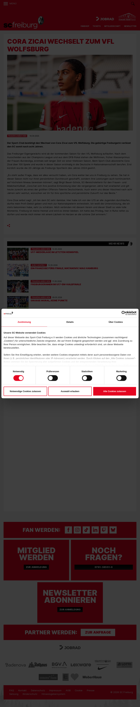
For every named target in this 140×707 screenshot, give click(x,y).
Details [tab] (70, 322)
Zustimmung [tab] (24, 322)
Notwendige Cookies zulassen (25, 391)
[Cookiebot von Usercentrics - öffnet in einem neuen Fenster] (120, 313)
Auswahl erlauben (70, 391)
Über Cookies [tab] (116, 322)
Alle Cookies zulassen (114, 391)
